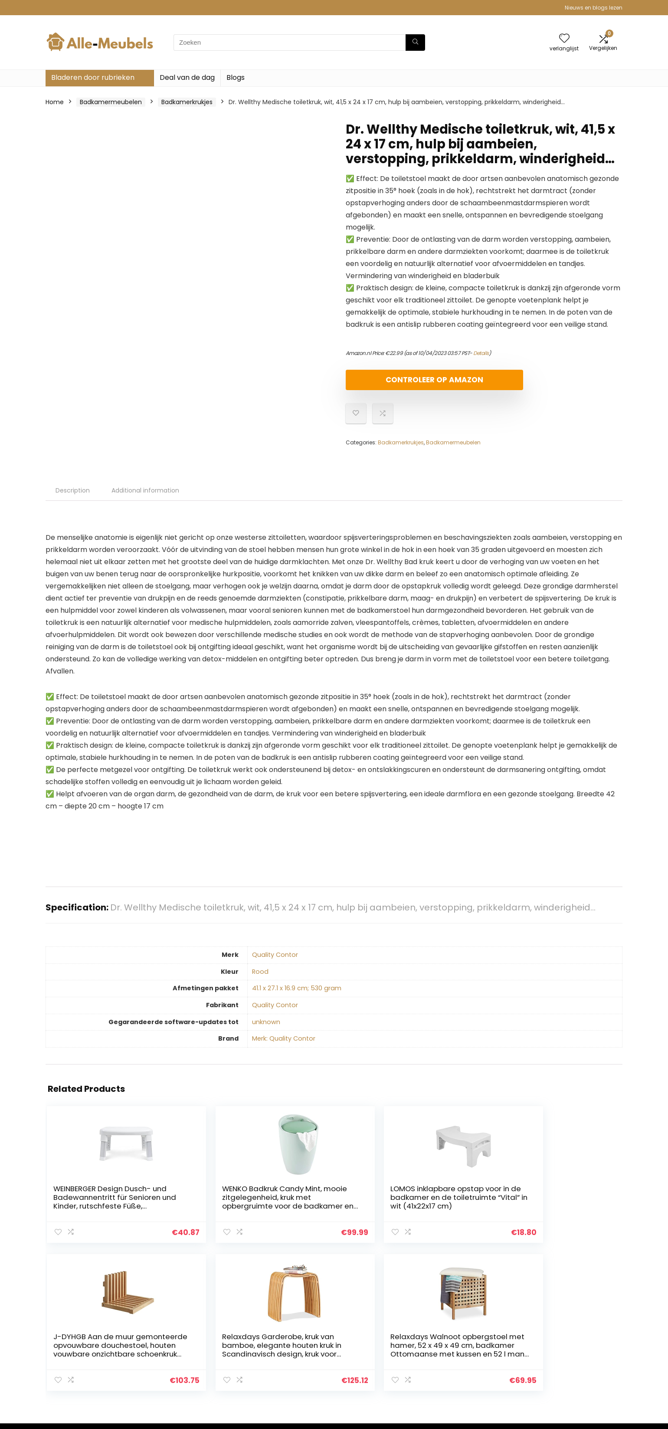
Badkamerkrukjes (187, 102)
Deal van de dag (187, 77)
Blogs (235, 77)
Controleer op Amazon (395, 383)
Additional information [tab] (145, 497)
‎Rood (260, 979)
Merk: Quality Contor (283, 1045)
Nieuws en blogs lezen (593, 7)
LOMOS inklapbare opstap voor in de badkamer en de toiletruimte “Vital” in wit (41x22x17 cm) (282, 1213)
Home (55, 102)
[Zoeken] (415, 42)
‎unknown (266, 1029)
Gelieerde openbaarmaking (577, 1351)
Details (481, 353)
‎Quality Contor (275, 962)
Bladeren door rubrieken (92, 77)
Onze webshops (466, 1363)
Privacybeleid (556, 1326)
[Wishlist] (564, 39)
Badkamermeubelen (111, 102)
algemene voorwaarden (572, 1338)
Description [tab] (73, 497)
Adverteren (459, 1375)
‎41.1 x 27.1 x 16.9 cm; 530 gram (296, 995)
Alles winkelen (462, 1338)
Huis (448, 1326)
